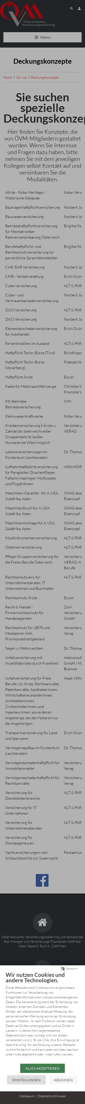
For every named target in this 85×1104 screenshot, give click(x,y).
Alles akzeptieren (42, 1068)
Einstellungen (26, 1080)
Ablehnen (63, 1080)
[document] (42, 1017)
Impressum (26, 1096)
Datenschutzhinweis (52, 1096)
